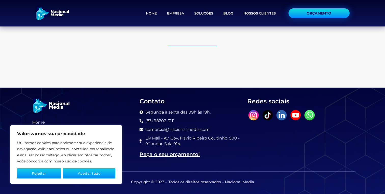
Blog (228, 13)
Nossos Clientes (259, 13)
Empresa (175, 13)
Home (151, 13)
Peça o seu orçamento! (170, 154)
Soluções (203, 13)
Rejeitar (39, 173)
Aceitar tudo (89, 173)
